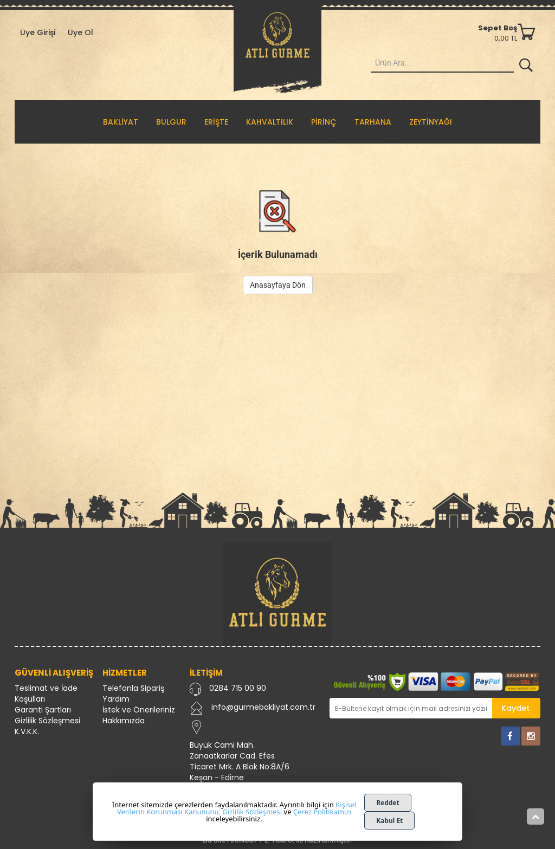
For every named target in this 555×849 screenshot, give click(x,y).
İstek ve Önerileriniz (138, 709)
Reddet (387, 802)
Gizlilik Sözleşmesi (47, 720)
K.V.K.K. (27, 731)
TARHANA (372, 121)
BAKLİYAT (120, 121)
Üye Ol (80, 32)
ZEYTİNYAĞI (430, 121)
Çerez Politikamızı (322, 811)
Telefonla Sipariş (133, 688)
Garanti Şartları (43, 709)
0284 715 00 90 (237, 688)
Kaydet (515, 708)
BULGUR (171, 121)
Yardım (116, 699)
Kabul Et (389, 820)
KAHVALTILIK (269, 121)
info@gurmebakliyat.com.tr (263, 707)
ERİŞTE (216, 121)
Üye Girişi (37, 32)
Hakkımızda (123, 720)
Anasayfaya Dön (278, 285)
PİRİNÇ (324, 121)
